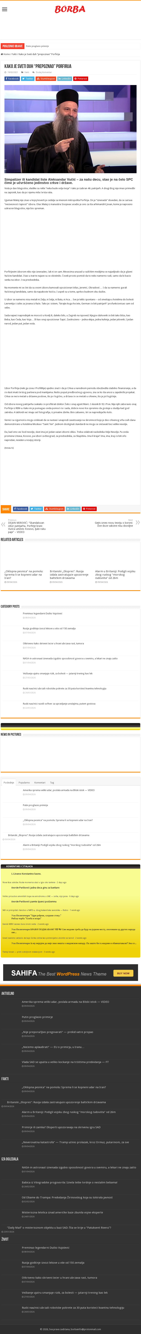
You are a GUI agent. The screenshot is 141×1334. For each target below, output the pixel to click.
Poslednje (9, 782)
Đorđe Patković (20, 887)
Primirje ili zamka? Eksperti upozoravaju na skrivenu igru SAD (61, 1127)
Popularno (24, 782)
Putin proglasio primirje (37, 46)
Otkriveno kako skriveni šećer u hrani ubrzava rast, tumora (53, 643)
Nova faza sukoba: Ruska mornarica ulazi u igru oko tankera (29, 882)
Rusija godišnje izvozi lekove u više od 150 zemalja (49, 628)
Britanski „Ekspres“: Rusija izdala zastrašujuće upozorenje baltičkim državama (69, 575)
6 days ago (74, 896)
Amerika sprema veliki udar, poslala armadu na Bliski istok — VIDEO (59, 790)
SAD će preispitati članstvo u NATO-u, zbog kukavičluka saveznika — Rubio (35, 910)
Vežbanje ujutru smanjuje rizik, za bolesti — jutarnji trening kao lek (57, 673)
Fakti (14, 54)
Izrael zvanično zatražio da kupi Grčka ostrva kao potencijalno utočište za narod (38, 938)
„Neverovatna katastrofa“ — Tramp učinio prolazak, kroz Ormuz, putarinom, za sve (75, 1142)
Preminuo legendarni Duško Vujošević (42, 613)
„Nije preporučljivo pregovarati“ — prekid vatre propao (57, 1032)
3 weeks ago (49, 952)
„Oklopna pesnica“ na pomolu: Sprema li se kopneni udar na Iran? (23, 575)
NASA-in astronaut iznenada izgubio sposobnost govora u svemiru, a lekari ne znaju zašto (70, 658)
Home (5, 54)
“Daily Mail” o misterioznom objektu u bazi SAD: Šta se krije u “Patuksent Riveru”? (59, 1227)
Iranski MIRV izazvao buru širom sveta (19, 924)
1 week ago (75, 910)
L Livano (16, 873)
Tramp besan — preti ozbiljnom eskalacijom (22, 952)
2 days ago (62, 882)
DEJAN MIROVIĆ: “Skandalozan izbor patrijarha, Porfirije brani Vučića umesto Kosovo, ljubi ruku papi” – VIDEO (27, 526)
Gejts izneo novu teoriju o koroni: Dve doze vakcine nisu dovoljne (114, 523)
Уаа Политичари (20, 915)
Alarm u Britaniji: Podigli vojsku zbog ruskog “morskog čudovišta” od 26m (115, 575)
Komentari (39, 782)
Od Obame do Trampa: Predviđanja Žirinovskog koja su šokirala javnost (67, 1197)
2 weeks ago (43, 924)
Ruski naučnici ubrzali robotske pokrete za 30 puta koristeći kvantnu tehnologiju (65, 688)
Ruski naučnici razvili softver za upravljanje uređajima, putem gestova (59, 703)
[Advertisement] (70, 27)
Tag (52, 782)
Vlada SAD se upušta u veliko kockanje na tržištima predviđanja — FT (65, 1062)
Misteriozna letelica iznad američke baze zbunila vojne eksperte (62, 1212)
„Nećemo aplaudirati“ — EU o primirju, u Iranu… (53, 1047)
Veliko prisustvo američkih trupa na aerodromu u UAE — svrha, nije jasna (35, 896)
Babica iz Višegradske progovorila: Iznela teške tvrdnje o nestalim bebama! (70, 1182)
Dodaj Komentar (44, 72)
